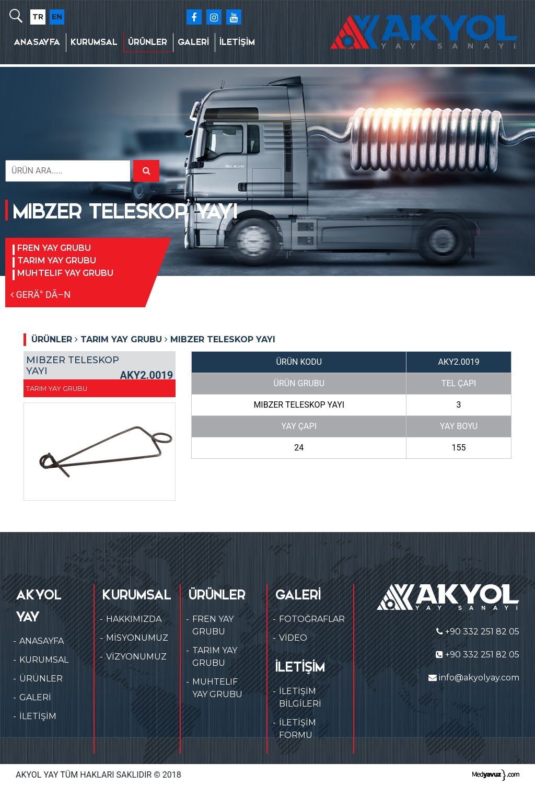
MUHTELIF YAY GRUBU (65, 273)
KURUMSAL (94, 42)
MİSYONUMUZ (137, 638)
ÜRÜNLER (147, 42)
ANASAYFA (37, 42)
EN (57, 16)
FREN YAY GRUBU (54, 248)
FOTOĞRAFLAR (312, 619)
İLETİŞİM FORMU (297, 729)
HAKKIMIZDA (133, 619)
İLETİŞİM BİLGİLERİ (300, 697)
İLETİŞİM (237, 42)
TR (37, 16)
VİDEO (293, 638)
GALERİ (193, 42)
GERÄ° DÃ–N (40, 294)
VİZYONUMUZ (136, 657)
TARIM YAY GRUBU (56, 260)
